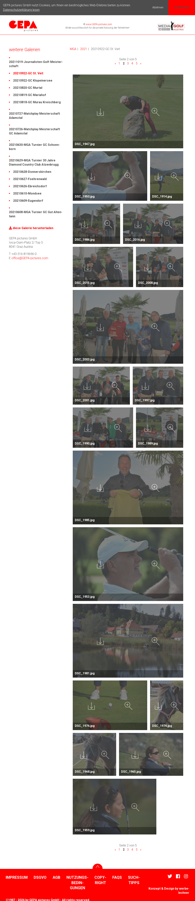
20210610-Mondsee (27, 193)
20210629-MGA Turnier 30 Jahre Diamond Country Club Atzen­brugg (34, 162)
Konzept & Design (161, 888)
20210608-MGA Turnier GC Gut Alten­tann (35, 214)
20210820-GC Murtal (27, 87)
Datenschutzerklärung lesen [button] (21, 10)
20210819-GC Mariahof (29, 94)
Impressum (17, 877)
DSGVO (40, 877)
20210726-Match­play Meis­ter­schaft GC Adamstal (34, 131)
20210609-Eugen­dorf (28, 200)
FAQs (117, 877)
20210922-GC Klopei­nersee (32, 80)
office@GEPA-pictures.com (29, 258)
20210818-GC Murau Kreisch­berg (37, 102)
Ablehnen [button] (157, 7)
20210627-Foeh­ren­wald (30, 178)
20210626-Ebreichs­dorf (30, 186)
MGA (73, 48)
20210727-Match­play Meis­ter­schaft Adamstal (34, 115)
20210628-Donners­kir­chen (32, 171)
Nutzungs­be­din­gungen (77, 882)
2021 (83, 48)
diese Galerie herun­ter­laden (31, 227)
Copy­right (100, 880)
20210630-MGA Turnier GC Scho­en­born (34, 146)
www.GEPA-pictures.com (98, 23)
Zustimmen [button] (181, 7)
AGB (56, 877)
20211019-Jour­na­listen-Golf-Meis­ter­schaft (36, 63)
